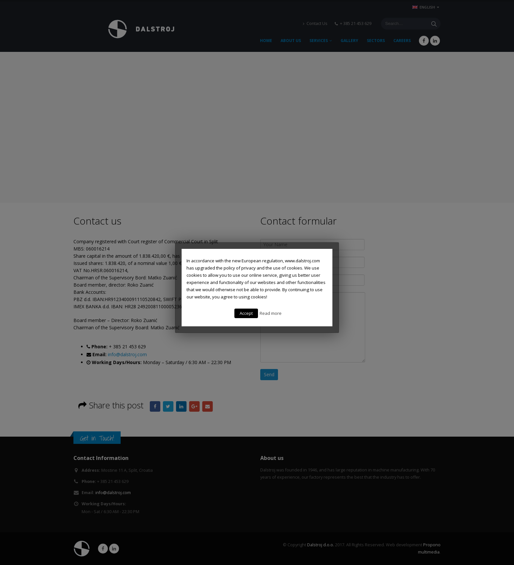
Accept (246, 313)
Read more (271, 313)
